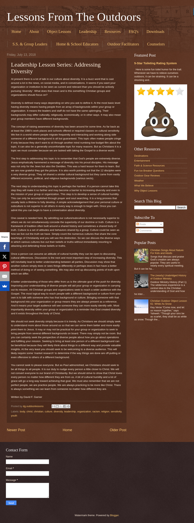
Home (16, 31)
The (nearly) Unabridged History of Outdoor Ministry (168, 277)
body (22, 411)
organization (84, 411)
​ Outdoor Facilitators (122, 44)
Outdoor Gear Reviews (147, 175)
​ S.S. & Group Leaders (29, 44)
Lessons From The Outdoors (74, 16)
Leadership (88, 31)
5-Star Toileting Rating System (155, 63)
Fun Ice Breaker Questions (149, 170)
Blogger (114, 515)
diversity (58, 411)
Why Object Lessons (145, 190)
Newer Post (16, 430)
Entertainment (142, 160)
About (34, 31)
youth (14, 415)
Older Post (118, 430)
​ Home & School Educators (76, 44)
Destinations (141, 155)
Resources (113, 31)
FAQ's (134, 31)
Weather (139, 180)
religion (105, 411)
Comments (144, 230)
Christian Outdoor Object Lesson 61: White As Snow (168, 302)
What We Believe (144, 185)
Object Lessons (59, 31)
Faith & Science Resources (149, 165)
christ (29, 411)
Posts (141, 224)
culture (48, 411)
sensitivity (116, 411)
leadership (70, 411)
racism (96, 411)
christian (38, 411)
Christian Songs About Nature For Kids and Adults (167, 252)
